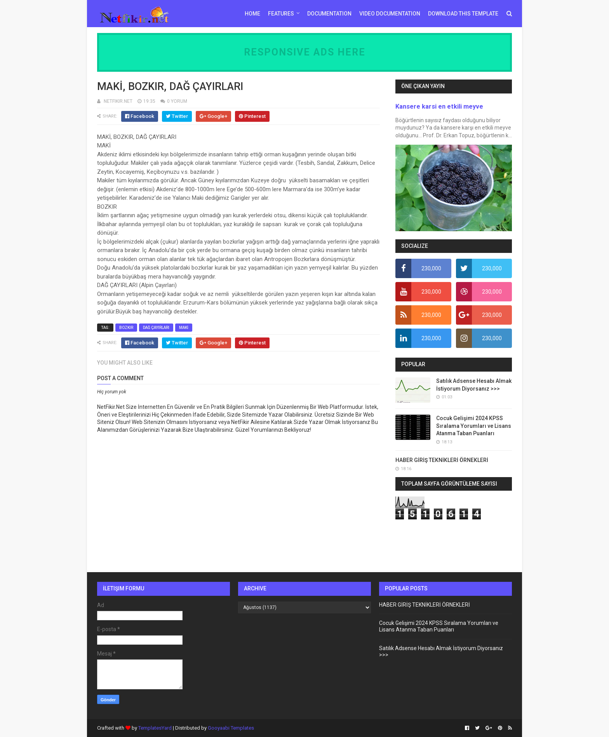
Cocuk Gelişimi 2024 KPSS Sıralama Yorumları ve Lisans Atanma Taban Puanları (473, 425)
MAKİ (183, 327)
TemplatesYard (155, 728)
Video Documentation (389, 13)
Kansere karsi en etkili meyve (439, 106)
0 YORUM (177, 101)
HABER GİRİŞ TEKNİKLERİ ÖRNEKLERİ (441, 460)
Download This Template (463, 13)
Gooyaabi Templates (231, 728)
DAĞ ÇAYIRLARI (156, 327)
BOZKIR (126, 327)
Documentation (329, 13)
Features (281, 13)
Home (252, 13)
